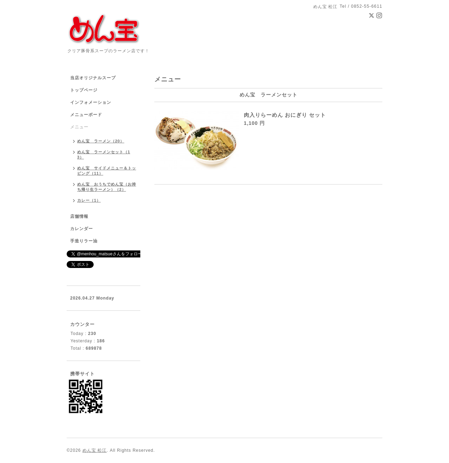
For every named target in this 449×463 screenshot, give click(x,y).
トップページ (84, 90)
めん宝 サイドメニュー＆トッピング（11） (106, 170)
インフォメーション (90, 102)
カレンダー (81, 228)
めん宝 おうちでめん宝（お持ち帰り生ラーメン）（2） (106, 187)
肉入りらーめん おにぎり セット (285, 115)
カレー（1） (89, 200)
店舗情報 (79, 216)
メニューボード (86, 114)
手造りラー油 (84, 241)
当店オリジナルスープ (93, 77)
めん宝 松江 (94, 450)
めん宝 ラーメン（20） (100, 141)
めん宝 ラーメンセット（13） (103, 154)
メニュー (79, 127)
